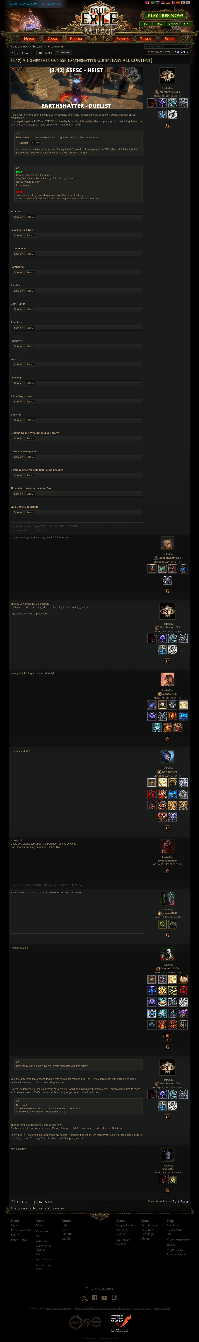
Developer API (161, 1308)
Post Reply (180, 52)
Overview (42, 1231)
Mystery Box (175, 1249)
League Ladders (126, 1225)
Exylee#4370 (169, 771)
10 (40, 53)
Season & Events (122, 1232)
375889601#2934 (167, 860)
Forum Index (19, 46)
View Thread (56, 46)
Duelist (37, 46)
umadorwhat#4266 (170, 558)
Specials (172, 1244)
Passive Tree (44, 1236)
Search (66, 1239)
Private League (176, 1254)
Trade (145, 1221)
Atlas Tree (42, 1241)
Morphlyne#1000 (170, 91)
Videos (40, 1225)
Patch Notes (19, 1240)
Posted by (167, 88)
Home (15, 1221)
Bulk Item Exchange (147, 1232)
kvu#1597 (167, 1168)
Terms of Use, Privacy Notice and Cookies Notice (102, 1308)
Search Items (149, 1225)
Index (65, 1225)
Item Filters (43, 1259)
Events (120, 1221)
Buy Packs (173, 1225)
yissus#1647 (170, 913)
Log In (13, 4)
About (145, 1239)
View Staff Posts (159, 52)
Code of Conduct (67, 1232)
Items (39, 1254)
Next (48, 53)
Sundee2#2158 (170, 968)
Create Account (29, 4)
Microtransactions (178, 1240)
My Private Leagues (123, 1241)
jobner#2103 (169, 693)
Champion (63, 52)
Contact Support (51, 4)
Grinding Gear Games (58, 1308)
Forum (66, 1221)
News (14, 1225)
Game (40, 1221)
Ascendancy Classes (43, 1247)
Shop (170, 1221)
